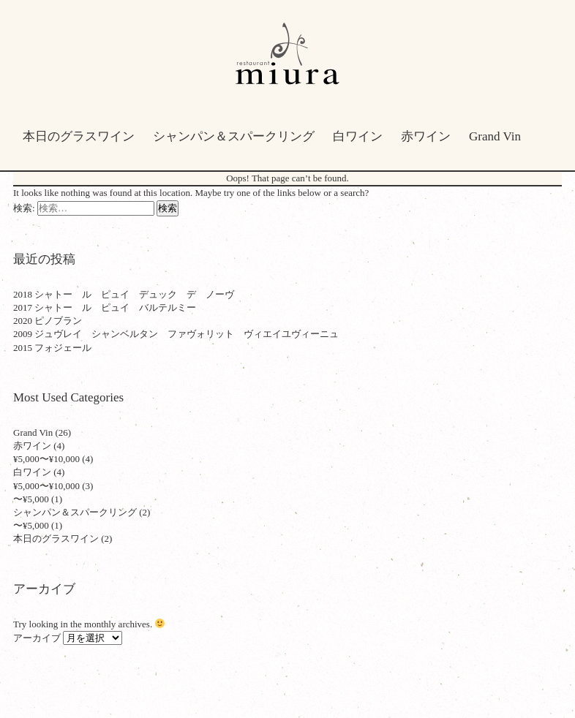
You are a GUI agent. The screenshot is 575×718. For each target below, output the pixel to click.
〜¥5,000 (31, 499)
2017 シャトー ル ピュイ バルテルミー (104, 307)
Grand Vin (495, 136)
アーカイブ (37, 637)
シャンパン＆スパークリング (234, 136)
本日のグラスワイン (79, 136)
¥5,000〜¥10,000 (46, 458)
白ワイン (358, 136)
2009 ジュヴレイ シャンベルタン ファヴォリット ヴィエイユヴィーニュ (176, 333)
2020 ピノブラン (47, 320)
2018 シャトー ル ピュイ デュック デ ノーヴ (123, 294)
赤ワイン (426, 136)
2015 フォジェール (52, 347)
